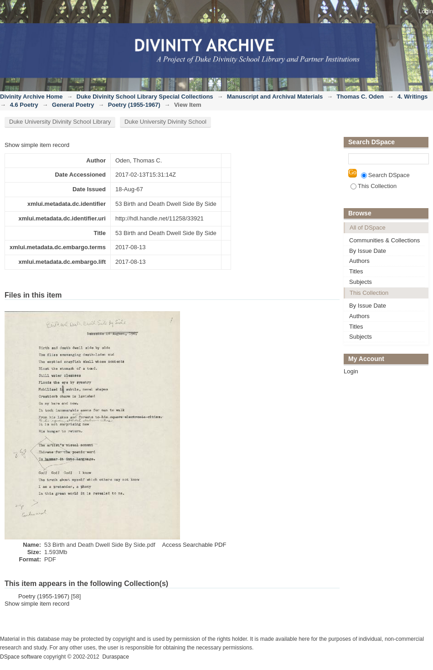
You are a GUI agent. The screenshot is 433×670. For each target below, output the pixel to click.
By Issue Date (367, 250)
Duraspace (115, 657)
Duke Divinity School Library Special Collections (145, 96)
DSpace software (21, 657)
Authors (359, 260)
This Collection (374, 186)
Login (425, 11)
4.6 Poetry (24, 104)
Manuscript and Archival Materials (275, 96)
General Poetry (73, 104)
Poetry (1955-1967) (134, 104)
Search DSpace (385, 175)
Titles (356, 271)
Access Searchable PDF (194, 544)
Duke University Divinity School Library (60, 121)
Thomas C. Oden (360, 96)
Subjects (360, 281)
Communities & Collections (384, 240)
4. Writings (412, 96)
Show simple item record (37, 144)
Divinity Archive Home (31, 96)
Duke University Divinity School (165, 121)
